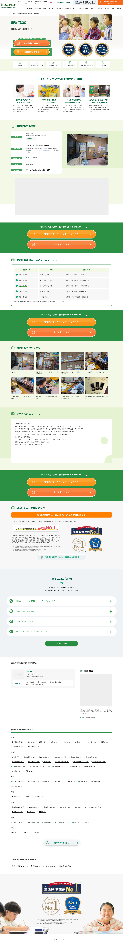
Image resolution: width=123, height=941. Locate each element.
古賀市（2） (29, 771)
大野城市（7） (79, 742)
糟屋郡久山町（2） (34, 762)
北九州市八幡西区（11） (37, 766)
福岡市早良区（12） (18, 807)
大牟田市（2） (92, 742)
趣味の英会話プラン (65, 866)
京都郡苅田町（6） (34, 822)
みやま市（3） (64, 822)
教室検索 (29, 8)
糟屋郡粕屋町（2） (45, 757)
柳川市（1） (16, 833)
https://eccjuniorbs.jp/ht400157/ (39, 170)
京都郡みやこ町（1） (50, 822)
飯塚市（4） (43, 742)
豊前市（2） (42, 812)
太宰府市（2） (59, 781)
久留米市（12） (17, 771)
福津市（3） (31, 812)
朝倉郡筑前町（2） (18, 742)
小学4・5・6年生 (83, 8)
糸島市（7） (54, 742)
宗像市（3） (88, 822)
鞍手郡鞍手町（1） (90, 766)
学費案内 (119, 8)
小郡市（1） (105, 742)
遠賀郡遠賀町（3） (34, 747)
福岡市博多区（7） (80, 807)
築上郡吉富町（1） (18, 786)
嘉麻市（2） (47, 762)
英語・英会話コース (18, 866)
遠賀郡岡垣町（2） (18, 747)
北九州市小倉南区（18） (81, 762)
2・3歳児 (52, 8)
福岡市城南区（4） (34, 807)
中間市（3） (29, 797)
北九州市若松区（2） (74, 766)
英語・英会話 (33, 157)
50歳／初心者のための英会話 (35, 684)
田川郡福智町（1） (34, 781)
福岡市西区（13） (65, 807)
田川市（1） (47, 781)
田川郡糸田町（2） (18, 781)
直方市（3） (40, 797)
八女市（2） (27, 833)
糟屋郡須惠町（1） (18, 762)
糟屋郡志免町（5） (76, 757)
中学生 (93, 8)
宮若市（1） (77, 822)
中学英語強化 (42, 682)
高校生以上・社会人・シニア (106, 8)
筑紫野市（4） (83, 781)
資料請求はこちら (61, 244)
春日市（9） (16, 757)
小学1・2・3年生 (70, 8)
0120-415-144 (46, 150)
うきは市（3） (66, 742)
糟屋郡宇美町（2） (29, 757)
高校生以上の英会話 (56, 682)
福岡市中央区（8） (50, 807)
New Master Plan (49, 866)
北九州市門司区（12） (19, 766)
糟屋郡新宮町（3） (92, 757)
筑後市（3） (71, 781)
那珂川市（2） (16, 797)
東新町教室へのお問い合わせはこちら (61, 234)
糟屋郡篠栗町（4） (61, 757)
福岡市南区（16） (17, 812)
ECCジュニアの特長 (40, 8)
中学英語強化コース (34, 866)
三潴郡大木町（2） (18, 822)
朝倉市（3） (31, 742)
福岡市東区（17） (96, 807)
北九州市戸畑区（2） (98, 762)
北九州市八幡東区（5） (56, 766)
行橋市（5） (39, 833)
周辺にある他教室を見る (88, 717)
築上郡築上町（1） (98, 781)
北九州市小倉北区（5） (62, 762)
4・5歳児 (60, 8)
